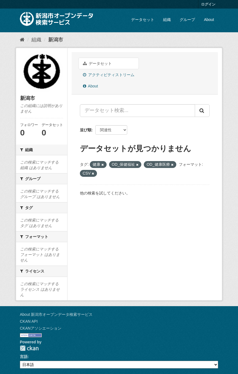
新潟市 (55, 39)
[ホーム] (22, 39)
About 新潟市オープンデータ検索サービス (56, 314)
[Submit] (202, 110)
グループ (187, 19)
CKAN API (29, 321)
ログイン (208, 4)
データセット (142, 19)
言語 (24, 356)
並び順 (85, 130)
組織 (167, 19)
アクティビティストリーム (108, 75)
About (209, 19)
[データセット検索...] (137, 110)
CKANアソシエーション (40, 328)
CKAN (29, 348)
